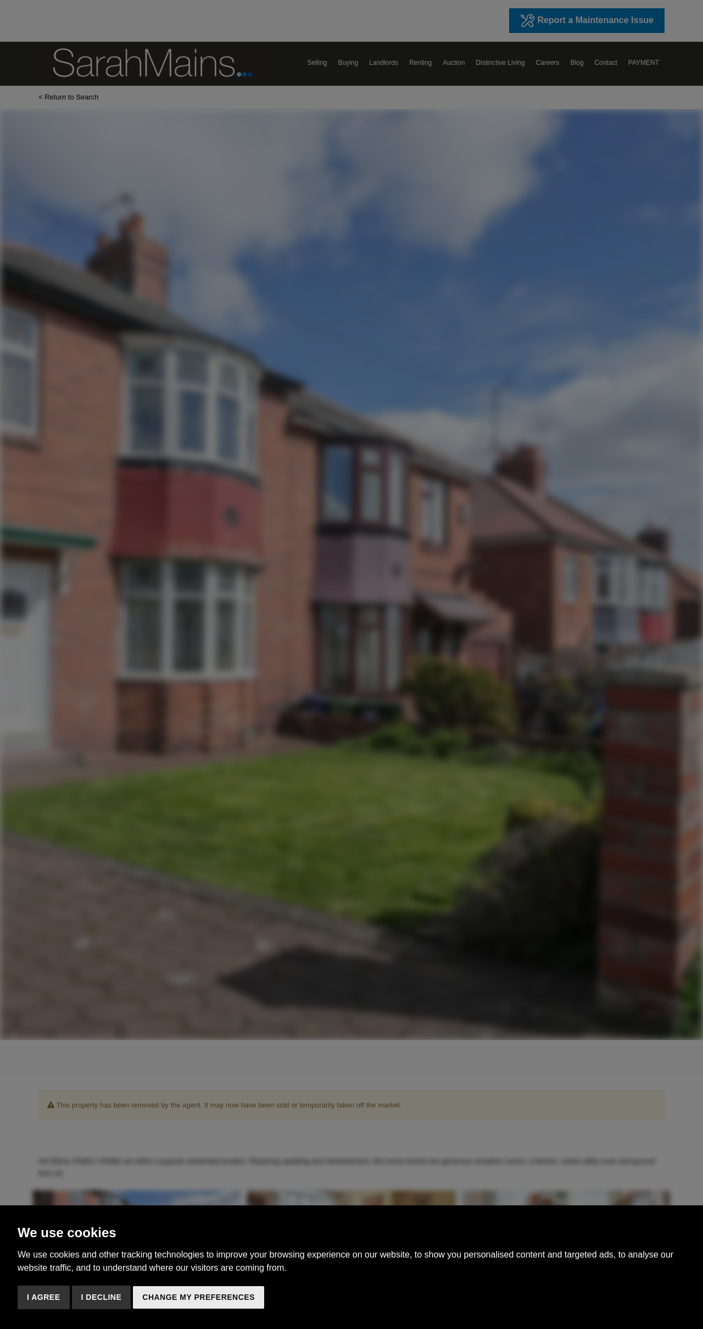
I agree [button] (43, 1297)
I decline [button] (101, 1297)
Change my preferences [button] (198, 1297)
